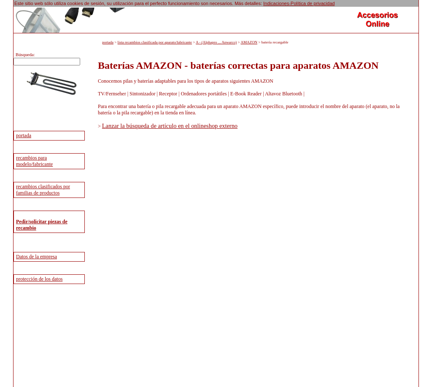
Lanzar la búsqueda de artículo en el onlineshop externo (170, 125)
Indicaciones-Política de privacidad (299, 3)
